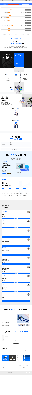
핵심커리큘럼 (10, 34)
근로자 (4, 350)
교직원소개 (27, 365)
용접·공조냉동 (3, 367)
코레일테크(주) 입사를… (18, 359)
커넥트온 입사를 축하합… (18, 357)
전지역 (20, 350)
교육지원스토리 (28, 366)
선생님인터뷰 (24, 367)
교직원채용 (27, 367)
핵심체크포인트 (22, 34)
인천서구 (10, 0)
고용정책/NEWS (24, 365)
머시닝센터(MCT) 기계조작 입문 (6, 30)
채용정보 (20, 365)
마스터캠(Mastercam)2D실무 (6, 20)
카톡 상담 (9, 173)
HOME (2, 0)
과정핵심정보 (4, 34)
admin (29, 0)
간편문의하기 (16, 343)
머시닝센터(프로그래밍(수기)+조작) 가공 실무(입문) (7, 25)
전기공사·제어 (3, 365)
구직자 (2, 350)
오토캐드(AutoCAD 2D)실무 (6, 12)
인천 (8, 0)
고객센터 (27, 0)
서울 (13, 0)
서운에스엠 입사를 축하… (18, 360)
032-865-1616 (4, 173)
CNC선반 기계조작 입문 (5, 17)
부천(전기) (12, 0)
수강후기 (23, 366)
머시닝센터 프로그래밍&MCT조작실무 (6, 15)
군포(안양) (7, 0)
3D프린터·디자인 (3, 366)
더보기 (21, 355)
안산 (5, 0)
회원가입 (26, 0)
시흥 (21, 350)
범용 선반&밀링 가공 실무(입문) (6, 28)
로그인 (24, 0)
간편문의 (28, 34)
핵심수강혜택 (16, 34)
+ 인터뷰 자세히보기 (16, 218)
